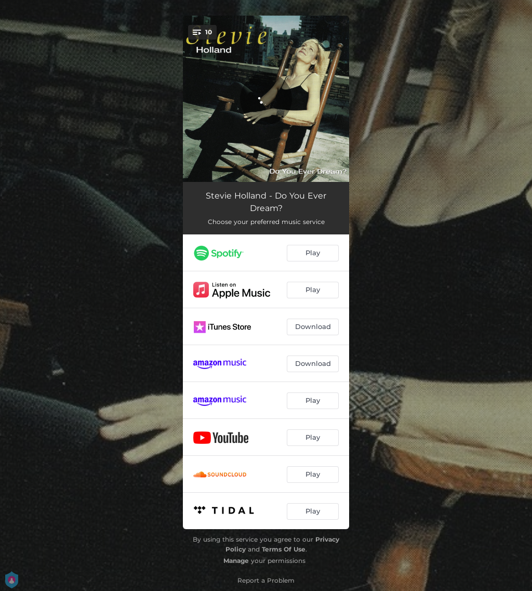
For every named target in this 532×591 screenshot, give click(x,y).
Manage (236, 560)
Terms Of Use (283, 549)
